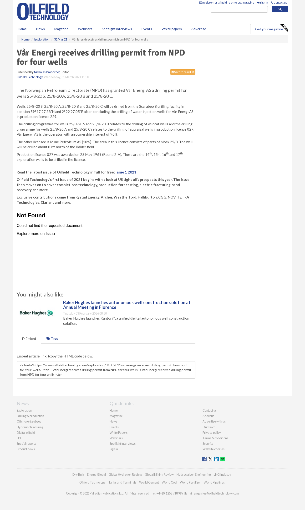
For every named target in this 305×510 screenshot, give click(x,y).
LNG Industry (223, 474)
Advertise (198, 29)
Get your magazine (271, 28)
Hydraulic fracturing (30, 427)
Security (208, 443)
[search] (239, 9)
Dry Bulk (78, 474)
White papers (172, 29)
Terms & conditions (215, 438)
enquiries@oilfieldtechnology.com (216, 493)
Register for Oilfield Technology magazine (226, 2)
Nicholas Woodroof (47, 72)
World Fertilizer (190, 482)
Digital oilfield (26, 432)
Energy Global (96, 474)
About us (208, 416)
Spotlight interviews (117, 29)
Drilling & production (30, 416)
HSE (19, 438)
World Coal (169, 482)
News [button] (40, 29)
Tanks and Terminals (122, 482)
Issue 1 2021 (126, 172)
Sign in (262, 2)
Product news (26, 449)
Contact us (279, 2)
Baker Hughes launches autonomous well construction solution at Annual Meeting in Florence (126, 305)
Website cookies (213, 449)
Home (22, 29)
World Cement (149, 482)
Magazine (61, 29)
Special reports (26, 443)
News (113, 421)
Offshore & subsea (29, 421)
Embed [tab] (29, 339)
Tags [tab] (52, 339)
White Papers (118, 432)
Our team (209, 427)
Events (147, 29)
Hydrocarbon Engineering (194, 474)
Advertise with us (214, 421)
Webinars (85, 29)
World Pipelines (214, 482)
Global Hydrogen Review (125, 474)
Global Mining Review (159, 474)
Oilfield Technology (30, 77)
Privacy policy (212, 432)
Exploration (24, 410)
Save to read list (183, 72)
